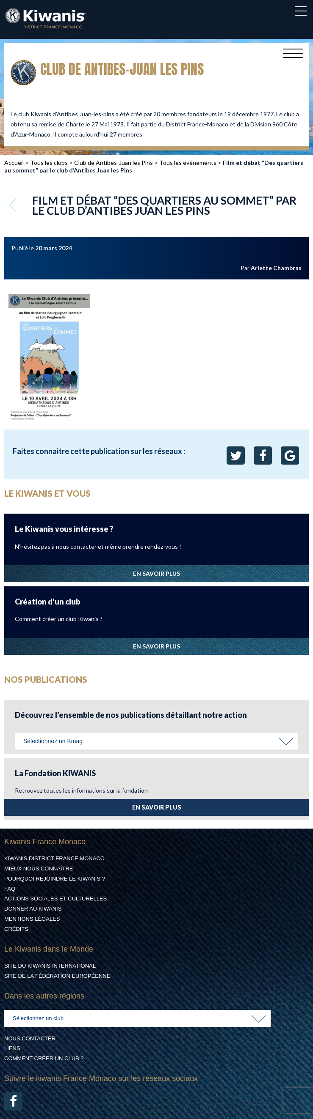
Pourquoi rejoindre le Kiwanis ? (54, 879)
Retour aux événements (14, 205)
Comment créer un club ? (44, 1058)
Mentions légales (32, 919)
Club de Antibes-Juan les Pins (113, 162)
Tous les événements (187, 162)
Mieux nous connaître (38, 868)
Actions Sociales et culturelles (55, 898)
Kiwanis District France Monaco (54, 858)
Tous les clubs (49, 162)
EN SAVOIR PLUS (156, 573)
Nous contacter (29, 1038)
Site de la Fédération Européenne (57, 976)
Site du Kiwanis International (50, 966)
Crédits (16, 929)
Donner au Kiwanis (32, 909)
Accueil (14, 162)
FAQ (9, 889)
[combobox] (156, 741)
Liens (12, 1048)
